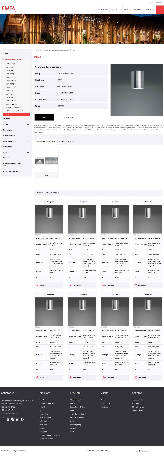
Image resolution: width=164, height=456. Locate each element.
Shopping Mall (75, 400)
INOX (7, 114)
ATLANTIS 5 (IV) (11, 101)
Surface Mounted (10, 173)
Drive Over (7, 142)
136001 (38, 235)
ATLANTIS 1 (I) (10, 64)
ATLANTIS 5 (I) (10, 71)
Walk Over (7, 148)
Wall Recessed (9, 136)
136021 (38, 327)
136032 (136, 327)
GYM (72, 432)
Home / (38, 50)
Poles (5, 153)
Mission (104, 400)
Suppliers (135, 404)
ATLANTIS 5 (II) (11, 81)
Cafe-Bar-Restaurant (78, 414)
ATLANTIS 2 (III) (11, 88)
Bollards (6, 119)
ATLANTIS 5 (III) (11, 98)
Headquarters (137, 400)
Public (72, 411)
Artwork (73, 429)
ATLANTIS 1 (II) (10, 74)
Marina (73, 404)
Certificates (106, 404)
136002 (71, 235)
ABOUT (104, 393)
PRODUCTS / (47, 50)
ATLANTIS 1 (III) (10, 84)
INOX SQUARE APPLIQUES (14, 111)
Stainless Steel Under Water (11, 166)
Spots (5, 125)
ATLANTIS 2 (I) (10, 67)
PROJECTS (75, 393)
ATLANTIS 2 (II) (11, 77)
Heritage (104, 407)
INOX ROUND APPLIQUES (14, 108)
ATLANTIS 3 (9, 91)
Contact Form (137, 411)
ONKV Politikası (102, 451)
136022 (71, 327)
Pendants (7, 159)
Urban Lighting (75, 425)
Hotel (72, 421)
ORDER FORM (68, 117)
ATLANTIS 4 (9, 94)
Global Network (138, 407)
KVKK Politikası (90, 451)
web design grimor (142, 451)
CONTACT (137, 393)
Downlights (7, 130)
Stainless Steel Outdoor (13, 59)
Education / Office (77, 407)
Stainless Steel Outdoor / (62, 50)
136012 (136, 235)
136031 (104, 327)
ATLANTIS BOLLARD (12, 104)
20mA (5, 54)
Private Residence (77, 418)
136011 (103, 235)
